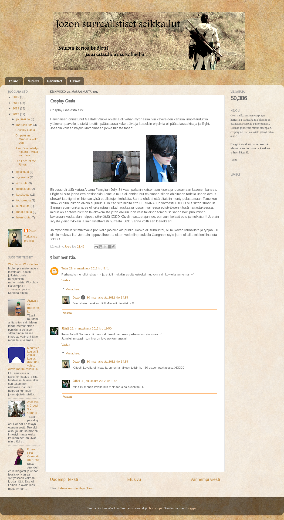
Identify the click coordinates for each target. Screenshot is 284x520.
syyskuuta (23, 177)
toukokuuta (24, 200)
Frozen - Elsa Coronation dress (33, 455)
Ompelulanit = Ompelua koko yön (26, 139)
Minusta (33, 81)
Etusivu (14, 81)
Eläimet (75, 81)
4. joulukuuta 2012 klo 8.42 (99, 381)
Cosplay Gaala (25, 130)
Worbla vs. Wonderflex (23, 264)
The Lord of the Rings (25, 163)
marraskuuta (24, 125)
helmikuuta (23, 217)
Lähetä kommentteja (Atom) (76, 488)
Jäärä (65, 328)
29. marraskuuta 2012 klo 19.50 (91, 328)
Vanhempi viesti (205, 479)
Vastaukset (73, 289)
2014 (16, 103)
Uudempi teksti (64, 479)
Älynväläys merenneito (33, 306)
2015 (16, 97)
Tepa (64, 268)
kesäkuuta (23, 194)
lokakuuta (23, 171)
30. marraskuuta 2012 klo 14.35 (107, 297)
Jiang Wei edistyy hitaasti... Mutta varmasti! (27, 152)
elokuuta (22, 183)
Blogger (191, 508)
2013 (16, 108)
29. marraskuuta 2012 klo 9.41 (89, 268)
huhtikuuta (23, 206)
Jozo (76, 297)
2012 (16, 114)
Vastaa (65, 280)
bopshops (155, 508)
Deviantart (54, 81)
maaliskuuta (24, 212)
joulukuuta (23, 119)
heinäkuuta (23, 188)
